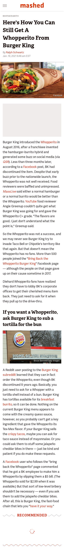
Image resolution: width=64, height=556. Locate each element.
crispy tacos (16, 434)
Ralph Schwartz (15, 52)
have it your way (41, 506)
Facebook (57, 95)
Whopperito (49, 142)
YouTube (31, 201)
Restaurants (11, 16)
